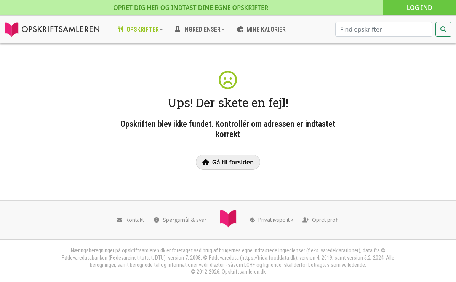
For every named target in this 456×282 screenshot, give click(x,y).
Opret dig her (190, 7)
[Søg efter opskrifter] (383, 29)
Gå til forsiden (228, 162)
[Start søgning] (443, 29)
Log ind (419, 7)
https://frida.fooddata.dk (268, 258)
